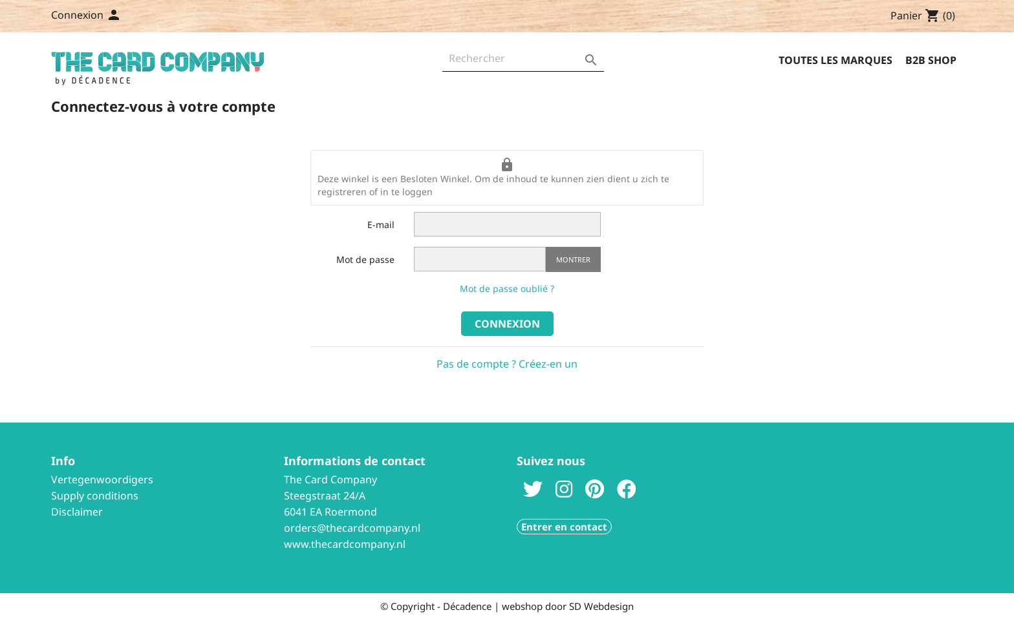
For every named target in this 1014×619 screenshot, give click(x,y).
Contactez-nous (179, 16)
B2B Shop (930, 60)
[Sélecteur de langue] (110, 16)
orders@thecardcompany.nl (352, 528)
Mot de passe (365, 259)
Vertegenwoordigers (102, 479)
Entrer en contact (564, 526)
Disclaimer (77, 512)
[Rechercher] (523, 62)
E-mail (380, 224)
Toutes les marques (835, 60)
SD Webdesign (601, 606)
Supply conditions (94, 495)
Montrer (573, 259)
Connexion (507, 324)
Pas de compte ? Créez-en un (507, 364)
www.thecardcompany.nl (344, 544)
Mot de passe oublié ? (507, 288)
